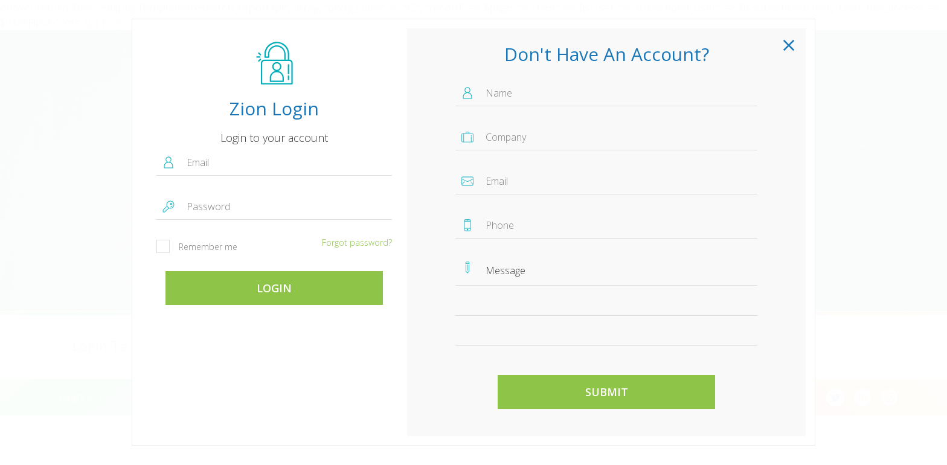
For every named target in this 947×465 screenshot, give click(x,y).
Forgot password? (357, 242)
